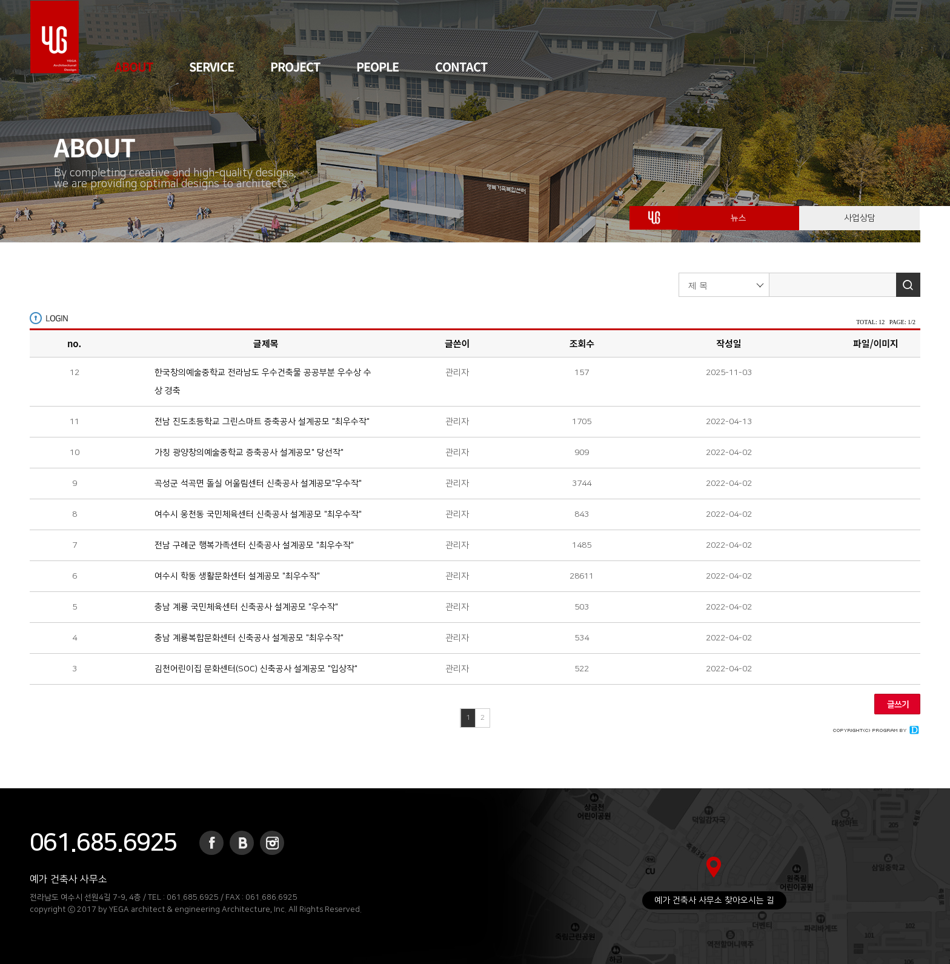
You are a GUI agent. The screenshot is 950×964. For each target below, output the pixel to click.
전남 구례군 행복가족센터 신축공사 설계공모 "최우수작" (254, 545)
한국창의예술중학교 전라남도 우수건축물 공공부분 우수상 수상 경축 (262, 382)
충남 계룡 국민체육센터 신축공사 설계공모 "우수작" (246, 607)
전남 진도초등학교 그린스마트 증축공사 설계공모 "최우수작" (262, 422)
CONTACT (461, 66)
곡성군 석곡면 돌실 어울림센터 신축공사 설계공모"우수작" (258, 483)
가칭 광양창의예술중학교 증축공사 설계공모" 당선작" (249, 452)
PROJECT (295, 66)
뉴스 (738, 224)
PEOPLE (377, 66)
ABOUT (134, 66)
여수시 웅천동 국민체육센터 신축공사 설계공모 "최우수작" (258, 514)
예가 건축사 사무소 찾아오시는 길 (714, 900)
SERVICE (211, 66)
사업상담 (860, 224)
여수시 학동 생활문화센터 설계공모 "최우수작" (237, 576)
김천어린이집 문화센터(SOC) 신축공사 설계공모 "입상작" (255, 669)
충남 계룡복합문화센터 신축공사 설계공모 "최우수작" (249, 638)
